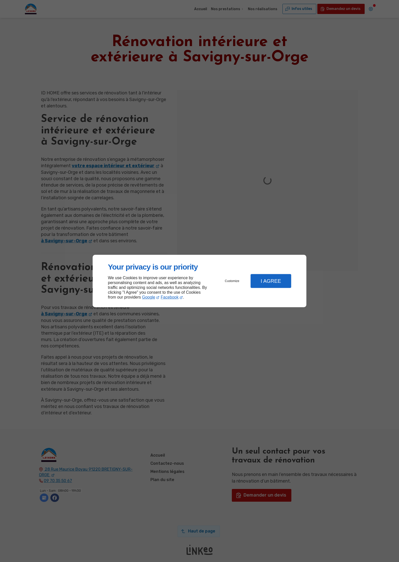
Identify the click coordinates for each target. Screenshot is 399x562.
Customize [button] (232, 281)
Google (148, 297)
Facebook (170, 297)
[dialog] (199, 281)
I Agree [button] (271, 281)
